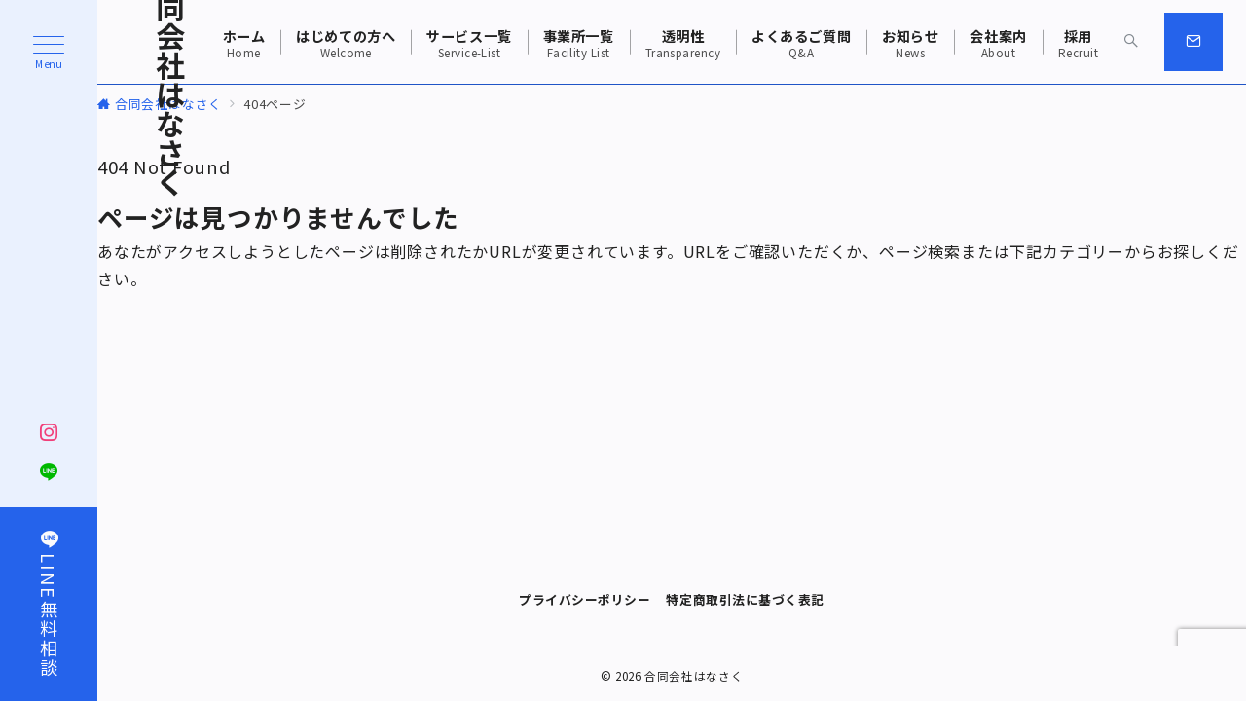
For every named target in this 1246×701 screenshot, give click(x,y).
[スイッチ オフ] (1131, 42)
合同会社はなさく (693, 675)
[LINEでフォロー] (49, 472)
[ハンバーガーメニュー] (48, 53)
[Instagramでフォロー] (49, 432)
